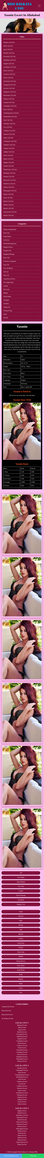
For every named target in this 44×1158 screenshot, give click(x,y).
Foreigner (6, 300)
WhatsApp (33, 1156)
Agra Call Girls (8, 49)
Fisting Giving (7, 310)
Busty (21, 983)
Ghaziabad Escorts (22, 1050)
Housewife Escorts (7, 1014)
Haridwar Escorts (22, 1124)
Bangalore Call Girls (9, 92)
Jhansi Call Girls (8, 70)
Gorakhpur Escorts (22, 1041)
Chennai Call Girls (9, 102)
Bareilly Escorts (22, 1032)
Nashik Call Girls (8, 166)
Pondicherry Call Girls (10, 169)
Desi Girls (6, 289)
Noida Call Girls (8, 78)
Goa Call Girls (7, 127)
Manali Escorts (22, 1140)
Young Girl (6, 307)
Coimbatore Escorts (22, 1093)
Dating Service (20, 961)
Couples (20, 891)
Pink (20, 929)
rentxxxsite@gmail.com (11, 1156)
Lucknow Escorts (22, 1045)
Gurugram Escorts (22, 1052)
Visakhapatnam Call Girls (11, 113)
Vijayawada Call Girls (10, 212)
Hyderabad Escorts (22, 1059)
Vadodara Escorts (22, 1081)
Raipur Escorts (22, 1131)
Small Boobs (21, 970)
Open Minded (21, 882)
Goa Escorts (22, 1084)
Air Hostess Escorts (7, 1018)
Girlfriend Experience (9, 243)
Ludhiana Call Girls (9, 130)
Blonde (21, 925)
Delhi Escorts (22, 1027)
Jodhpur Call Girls (8, 152)
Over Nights (21, 877)
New (20, 992)
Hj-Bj (21, 974)
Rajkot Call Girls (8, 201)
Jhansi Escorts (22, 1043)
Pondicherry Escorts (22, 1115)
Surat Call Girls (8, 120)
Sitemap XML (33, 1152)
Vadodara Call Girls (9, 123)
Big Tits (20, 934)
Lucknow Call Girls (9, 74)
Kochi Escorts (22, 1102)
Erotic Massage (21, 895)
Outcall (5, 318)
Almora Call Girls (8, 187)
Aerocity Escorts (22, 1054)
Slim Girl (6, 275)
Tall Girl (6, 272)
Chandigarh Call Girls (10, 106)
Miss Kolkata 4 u (23, 1152)
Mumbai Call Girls (9, 42)
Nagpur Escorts (22, 1111)
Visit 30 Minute (8, 268)
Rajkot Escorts (22, 1135)
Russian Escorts (6, 1010)
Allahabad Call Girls (9, 60)
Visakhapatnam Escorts (22, 1075)
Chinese (20, 947)
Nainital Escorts (22, 1120)
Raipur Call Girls (8, 194)
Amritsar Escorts (22, 1088)
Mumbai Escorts (22, 1025)
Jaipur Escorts (22, 1090)
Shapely (20, 979)
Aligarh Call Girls (8, 63)
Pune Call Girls (8, 109)
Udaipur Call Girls (8, 148)
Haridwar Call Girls (9, 183)
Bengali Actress (8, 247)
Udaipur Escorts (22, 1097)
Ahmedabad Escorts (22, 1077)
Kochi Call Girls (8, 155)
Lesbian (20, 938)
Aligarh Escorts (22, 1039)
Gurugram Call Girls (9, 85)
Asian (21, 911)
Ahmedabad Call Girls (10, 116)
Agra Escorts (22, 1030)
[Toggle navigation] (39, 6)
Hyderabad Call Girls (9, 95)
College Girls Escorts (8, 1006)
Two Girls (21, 886)
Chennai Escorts (22, 1068)
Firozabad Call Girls (9, 56)
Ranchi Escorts (22, 1144)
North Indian (7, 296)
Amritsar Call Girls (9, 134)
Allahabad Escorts (22, 1036)
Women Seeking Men (9, 229)
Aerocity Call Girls (9, 88)
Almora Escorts (22, 1126)
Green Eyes (20, 943)
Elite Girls (6, 233)
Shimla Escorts (22, 1138)
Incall (5, 314)
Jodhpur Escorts (22, 1099)
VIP (21, 873)
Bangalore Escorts (22, 1057)
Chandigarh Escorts (22, 1070)
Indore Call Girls (8, 159)
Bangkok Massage (8, 254)
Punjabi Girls (7, 250)
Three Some (20, 952)
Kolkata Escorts (22, 1061)
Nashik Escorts (22, 1113)
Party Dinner (21, 965)
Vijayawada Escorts (22, 1142)
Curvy (21, 988)
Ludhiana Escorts (22, 1086)
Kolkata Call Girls (8, 99)
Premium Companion (9, 261)
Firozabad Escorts (22, 1034)
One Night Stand (8, 282)
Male (20, 920)
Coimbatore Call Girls (10, 141)
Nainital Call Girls (8, 176)
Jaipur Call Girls (8, 138)
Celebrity (6, 303)
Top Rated (21, 900)
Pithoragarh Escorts (22, 1129)
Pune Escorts (22, 1072)
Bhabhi (5, 293)
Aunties (5, 286)
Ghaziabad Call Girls (9, 81)
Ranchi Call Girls (8, 215)
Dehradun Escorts (22, 1117)
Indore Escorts (22, 1104)
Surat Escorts (22, 1079)
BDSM (21, 956)
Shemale (20, 916)
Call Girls (6, 240)
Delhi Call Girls (8, 46)
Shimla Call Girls (8, 205)
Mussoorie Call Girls (9, 180)
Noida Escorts (22, 1048)
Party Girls (6, 257)
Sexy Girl (6, 265)
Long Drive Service (9, 279)
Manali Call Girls (8, 208)
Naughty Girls (21, 904)
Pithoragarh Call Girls (10, 191)
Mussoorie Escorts (22, 1122)
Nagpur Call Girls (8, 162)
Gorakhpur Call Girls (9, 67)
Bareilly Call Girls (8, 53)
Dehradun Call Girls (9, 173)
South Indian (7, 236)
